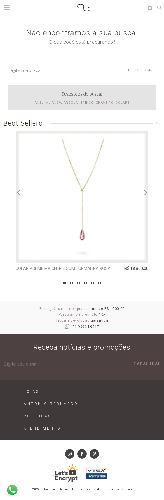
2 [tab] (71, 283)
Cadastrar (147, 364)
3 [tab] (78, 283)
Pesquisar (141, 70)
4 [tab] (85, 283)
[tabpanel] (82, 202)
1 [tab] (64, 283)
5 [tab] (92, 283)
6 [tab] (99, 283)
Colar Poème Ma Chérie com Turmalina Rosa (63, 268)
